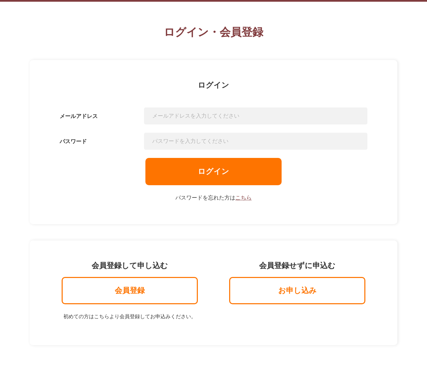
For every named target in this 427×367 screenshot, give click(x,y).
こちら (243, 198)
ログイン (213, 171)
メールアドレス (79, 116)
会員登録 (130, 290)
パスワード (73, 141)
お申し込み (297, 290)
